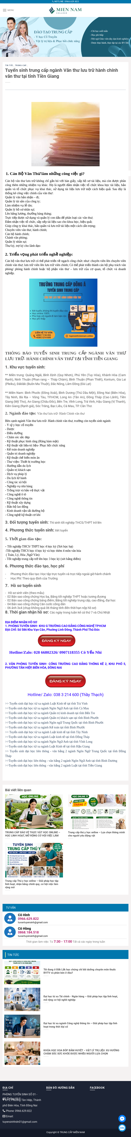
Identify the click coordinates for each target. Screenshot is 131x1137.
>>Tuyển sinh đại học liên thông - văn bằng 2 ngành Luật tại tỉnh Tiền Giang (53, 765)
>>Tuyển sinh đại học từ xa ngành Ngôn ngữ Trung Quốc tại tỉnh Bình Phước (54, 722)
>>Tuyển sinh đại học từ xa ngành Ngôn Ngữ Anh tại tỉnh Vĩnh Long (48, 741)
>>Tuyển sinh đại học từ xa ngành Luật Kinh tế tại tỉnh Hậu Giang (47, 746)
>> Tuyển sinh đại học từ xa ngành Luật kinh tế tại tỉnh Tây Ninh (46, 732)
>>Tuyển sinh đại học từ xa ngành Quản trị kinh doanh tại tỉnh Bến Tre (50, 713)
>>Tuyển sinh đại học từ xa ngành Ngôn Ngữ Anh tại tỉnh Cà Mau (47, 708)
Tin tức (9, 65)
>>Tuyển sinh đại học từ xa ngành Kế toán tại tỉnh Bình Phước (45, 727)
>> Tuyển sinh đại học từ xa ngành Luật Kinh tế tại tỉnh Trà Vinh (46, 703)
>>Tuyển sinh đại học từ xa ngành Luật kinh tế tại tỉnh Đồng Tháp (47, 737)
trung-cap (21, 65)
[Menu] (8, 10)
